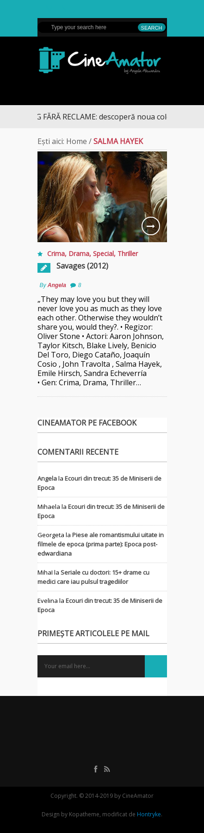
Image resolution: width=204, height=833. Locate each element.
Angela (57, 285)
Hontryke (149, 814)
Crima (56, 253)
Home (76, 141)
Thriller (127, 253)
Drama (78, 253)
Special (103, 253)
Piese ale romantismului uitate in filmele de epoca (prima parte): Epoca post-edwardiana (100, 544)
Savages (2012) (82, 266)
